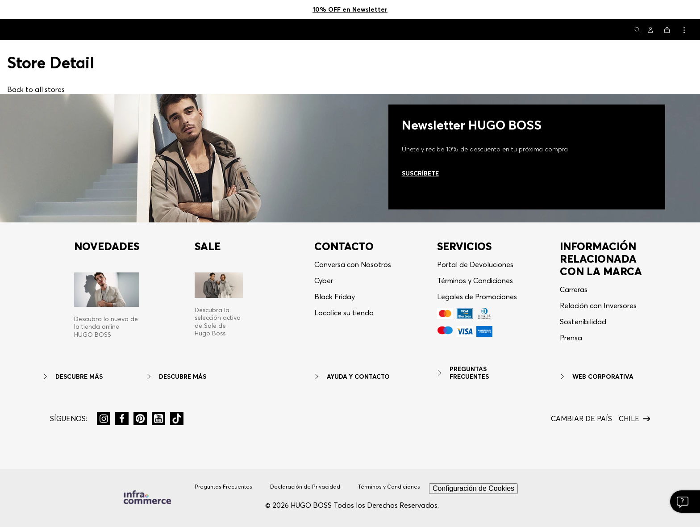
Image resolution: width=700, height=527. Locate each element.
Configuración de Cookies (473, 488)
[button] (637, 30)
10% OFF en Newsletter (350, 9)
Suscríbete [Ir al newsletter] (420, 173)
